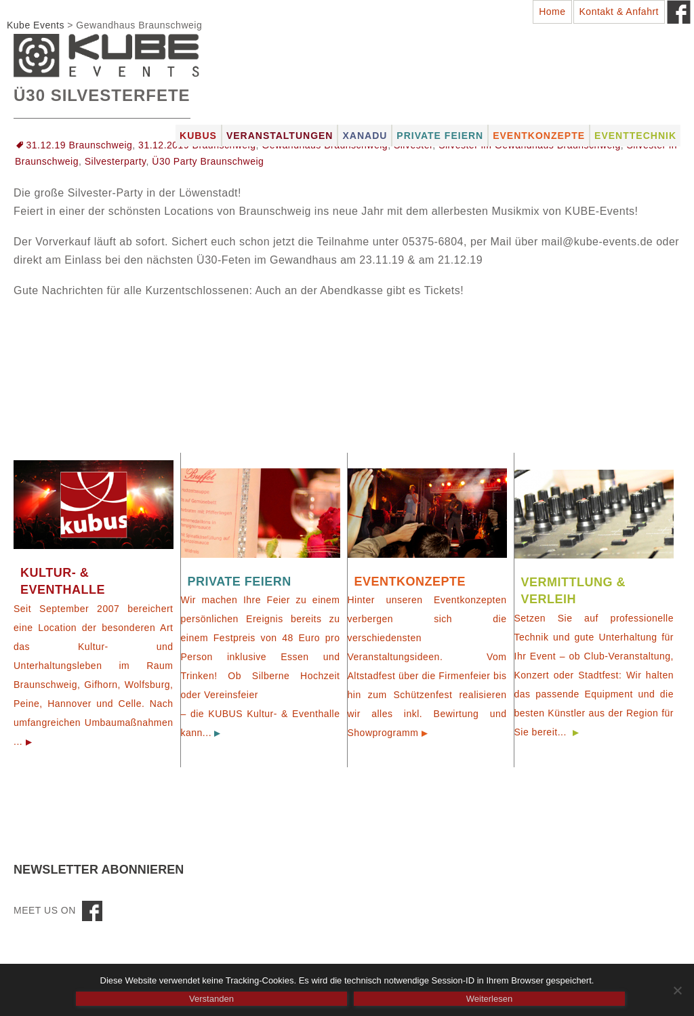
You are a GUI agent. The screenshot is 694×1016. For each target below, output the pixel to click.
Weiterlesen (489, 999)
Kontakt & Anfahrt (619, 11)
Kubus (198, 135)
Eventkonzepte (539, 135)
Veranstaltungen (279, 135)
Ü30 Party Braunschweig (208, 161)
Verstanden (211, 999)
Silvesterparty (115, 161)
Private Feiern (439, 135)
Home (552, 11)
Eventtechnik (635, 135)
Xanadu (364, 135)
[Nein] (677, 990)
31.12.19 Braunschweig (79, 145)
